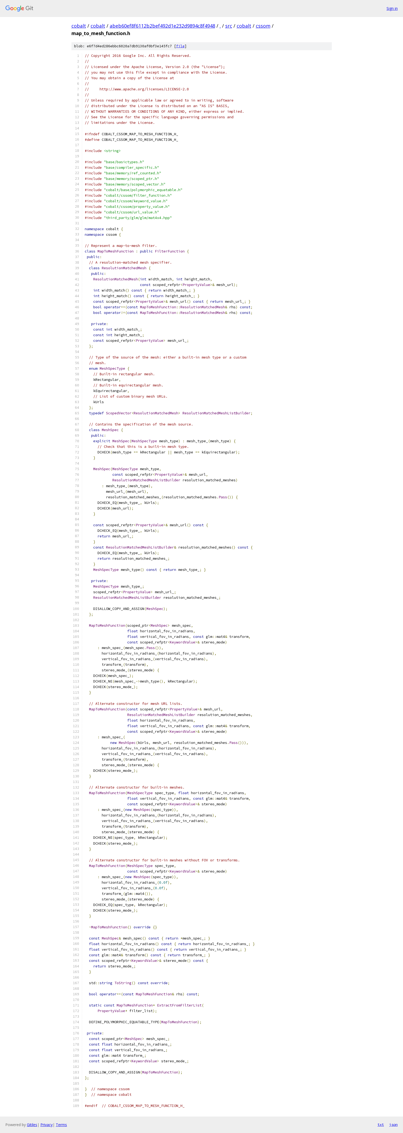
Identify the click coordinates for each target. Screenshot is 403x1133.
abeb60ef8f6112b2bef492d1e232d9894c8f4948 (162, 26)
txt (380, 1124)
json (393, 1124)
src (228, 26)
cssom (263, 26)
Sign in (392, 8)
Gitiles (32, 1124)
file (180, 46)
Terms (61, 1124)
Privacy (46, 1124)
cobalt (78, 26)
